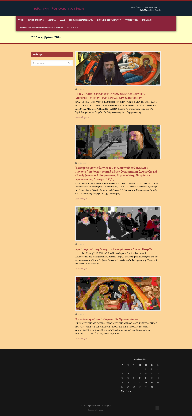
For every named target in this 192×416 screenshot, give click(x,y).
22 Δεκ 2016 (82, 89)
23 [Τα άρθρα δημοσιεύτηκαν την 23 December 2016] (146, 382)
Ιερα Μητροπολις (36, 20)
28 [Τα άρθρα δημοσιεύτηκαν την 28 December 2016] (134, 387)
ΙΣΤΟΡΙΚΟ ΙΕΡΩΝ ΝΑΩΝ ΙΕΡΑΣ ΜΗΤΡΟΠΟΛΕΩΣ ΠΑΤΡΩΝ (40, 27)
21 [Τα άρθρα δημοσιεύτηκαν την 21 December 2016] (134, 382)
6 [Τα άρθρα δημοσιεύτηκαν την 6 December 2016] (128, 373)
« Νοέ (122, 391)
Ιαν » (128, 391)
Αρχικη (21, 20)
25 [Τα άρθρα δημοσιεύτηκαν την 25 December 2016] (158, 382)
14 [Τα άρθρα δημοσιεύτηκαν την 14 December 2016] (134, 378)
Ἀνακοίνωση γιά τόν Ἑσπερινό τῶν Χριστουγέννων (106, 319)
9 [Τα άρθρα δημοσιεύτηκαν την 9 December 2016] (146, 373)
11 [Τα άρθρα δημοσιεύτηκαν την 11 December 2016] (158, 373)
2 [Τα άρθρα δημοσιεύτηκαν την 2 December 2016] (146, 369)
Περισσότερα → (82, 117)
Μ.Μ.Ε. (62, 20)
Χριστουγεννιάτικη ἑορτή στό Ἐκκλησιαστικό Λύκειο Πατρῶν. (114, 249)
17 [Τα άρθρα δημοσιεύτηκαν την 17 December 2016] (152, 378)
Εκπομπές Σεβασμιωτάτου (81, 20)
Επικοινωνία (72, 27)
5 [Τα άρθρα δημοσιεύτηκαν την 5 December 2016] (122, 373)
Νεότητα (52, 20)
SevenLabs (100, 410)
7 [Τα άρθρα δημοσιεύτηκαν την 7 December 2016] (134, 373)
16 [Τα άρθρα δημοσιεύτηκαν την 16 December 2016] (146, 378)
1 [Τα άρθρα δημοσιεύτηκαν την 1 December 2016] (140, 369)
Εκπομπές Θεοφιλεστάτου (109, 20)
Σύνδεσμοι (147, 20)
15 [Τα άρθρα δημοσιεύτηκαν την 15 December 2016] (140, 378)
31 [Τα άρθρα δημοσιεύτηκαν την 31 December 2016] (152, 387)
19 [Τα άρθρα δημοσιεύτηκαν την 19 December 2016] (122, 382)
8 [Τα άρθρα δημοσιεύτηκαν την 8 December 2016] (140, 373)
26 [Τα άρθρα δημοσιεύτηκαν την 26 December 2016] (122, 387)
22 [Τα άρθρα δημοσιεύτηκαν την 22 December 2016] (140, 382)
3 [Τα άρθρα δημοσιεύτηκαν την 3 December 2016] (151, 369)
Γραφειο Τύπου (131, 20)
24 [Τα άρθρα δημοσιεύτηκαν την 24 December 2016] (152, 382)
